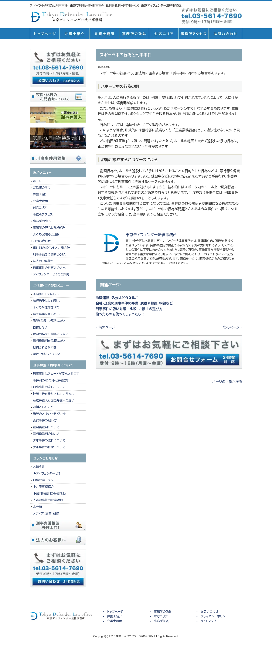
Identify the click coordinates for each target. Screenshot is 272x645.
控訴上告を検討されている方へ (53, 394)
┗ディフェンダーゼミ (47, 473)
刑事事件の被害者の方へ (49, 267)
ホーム (37, 181)
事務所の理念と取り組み (49, 227)
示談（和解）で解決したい (49, 320)
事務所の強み (134, 33)
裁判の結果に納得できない (50, 334)
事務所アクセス (43, 214)
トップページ (45, 33)
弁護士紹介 (74, 33)
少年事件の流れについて (49, 440)
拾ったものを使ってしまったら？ (120, 314)
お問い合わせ (42, 241)
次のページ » (232, 327)
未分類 (37, 507)
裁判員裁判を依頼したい (49, 340)
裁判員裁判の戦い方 (46, 433)
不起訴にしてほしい (46, 294)
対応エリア (163, 33)
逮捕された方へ (43, 407)
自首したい (40, 327)
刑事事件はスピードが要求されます (56, 373)
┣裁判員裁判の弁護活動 (49, 493)
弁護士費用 (104, 33)
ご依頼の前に (42, 187)
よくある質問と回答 (46, 234)
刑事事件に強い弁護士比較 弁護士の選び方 (129, 309)
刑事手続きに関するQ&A (49, 254)
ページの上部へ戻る (227, 382)
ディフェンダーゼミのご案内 (51, 274)
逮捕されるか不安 (45, 347)
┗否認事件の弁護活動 (48, 500)
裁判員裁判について (46, 427)
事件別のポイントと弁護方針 (51, 247)
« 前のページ (105, 327)
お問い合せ (225, 33)
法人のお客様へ (43, 261)
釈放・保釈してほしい (46, 354)
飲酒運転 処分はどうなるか (117, 298)
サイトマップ (208, 621)
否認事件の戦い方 (45, 420)
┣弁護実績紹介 (43, 486)
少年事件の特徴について (49, 447)
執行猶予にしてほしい (47, 300)
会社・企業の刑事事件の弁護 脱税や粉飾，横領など (134, 303)
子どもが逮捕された (46, 307)
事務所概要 (193, 33)
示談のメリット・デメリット (49, 413)
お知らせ (38, 466)
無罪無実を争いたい (46, 314)
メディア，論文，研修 (46, 513)
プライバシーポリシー (214, 616)
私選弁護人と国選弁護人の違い (53, 400)
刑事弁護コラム (43, 480)
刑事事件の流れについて (49, 387)
